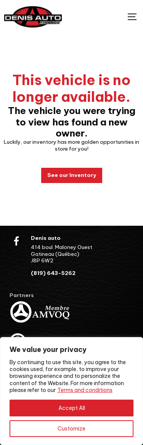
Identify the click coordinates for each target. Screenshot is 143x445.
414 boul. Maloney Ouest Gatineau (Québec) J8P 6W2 (61, 254)
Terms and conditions (84, 390)
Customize (71, 428)
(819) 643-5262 (53, 273)
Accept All (71, 408)
